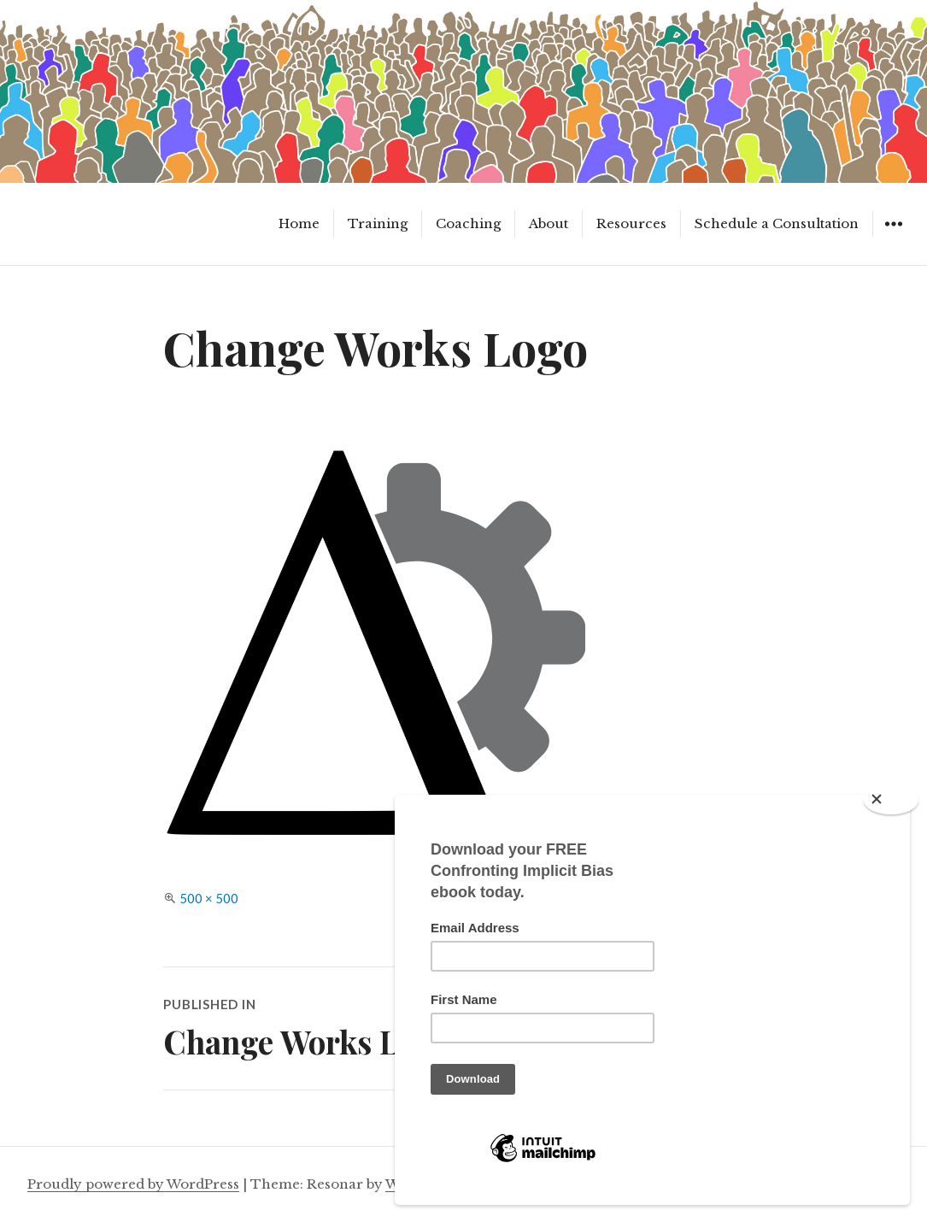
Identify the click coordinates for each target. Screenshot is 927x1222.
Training (378, 223)
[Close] (891, 800)
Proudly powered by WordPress (133, 1184)
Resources (631, 223)
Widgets (893, 236)
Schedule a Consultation (777, 223)
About (548, 223)
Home (299, 223)
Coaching (468, 223)
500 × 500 (208, 898)
